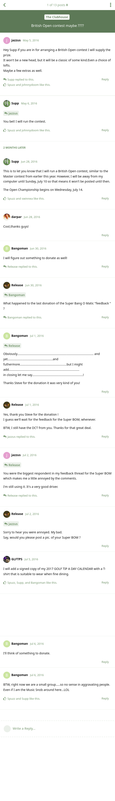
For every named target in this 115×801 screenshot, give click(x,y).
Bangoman (17, 337)
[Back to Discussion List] (4, 5)
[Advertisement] (57, 117)
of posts (57, 5)
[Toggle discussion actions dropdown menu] (110, 5)
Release (14, 388)
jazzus (13, 155)
